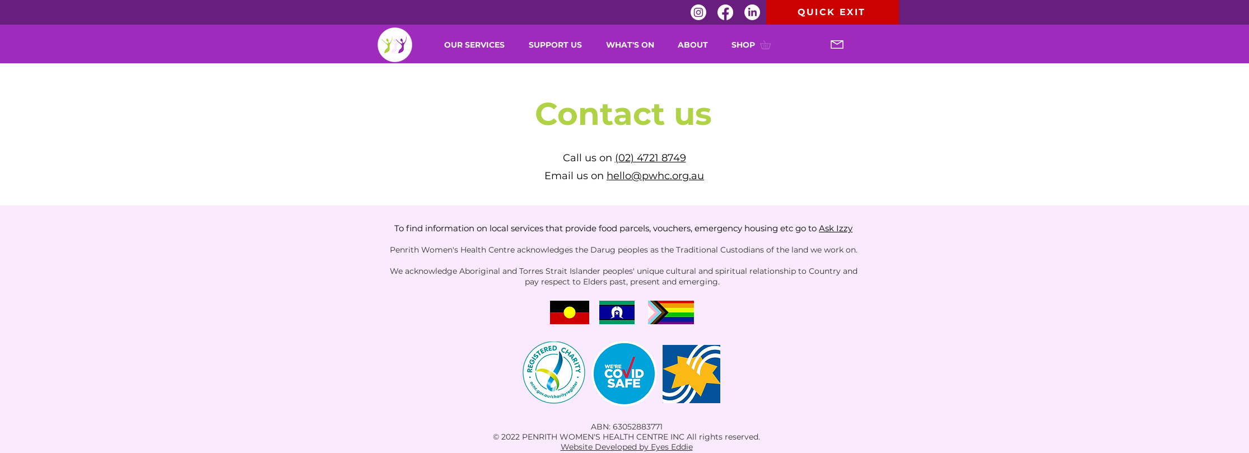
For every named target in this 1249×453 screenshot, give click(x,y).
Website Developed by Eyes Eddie (627, 447)
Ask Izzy (835, 228)
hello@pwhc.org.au (655, 176)
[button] (633, 45)
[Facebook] (725, 12)
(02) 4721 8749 (650, 158)
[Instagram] (698, 12)
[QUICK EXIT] (832, 12)
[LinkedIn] (752, 12)
